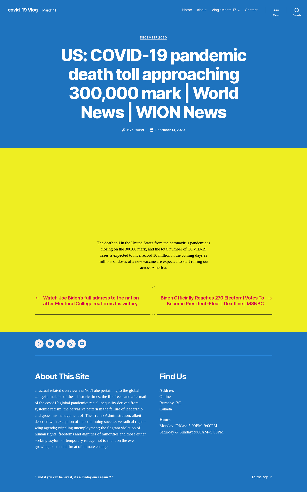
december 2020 (153, 37)
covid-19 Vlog (23, 10)
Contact (251, 10)
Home (187, 10)
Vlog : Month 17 (224, 10)
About (202, 10)
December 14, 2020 (170, 130)
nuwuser (138, 130)
